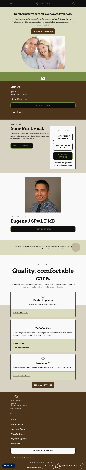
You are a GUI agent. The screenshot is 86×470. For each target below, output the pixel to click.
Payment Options (63, 156)
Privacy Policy (32, 467)
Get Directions (43, 105)
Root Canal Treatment (21, 348)
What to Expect (21, 146)
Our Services (16, 424)
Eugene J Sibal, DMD (32, 221)
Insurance (15, 444)
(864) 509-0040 (21, 99)
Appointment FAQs (63, 146)
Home (13, 419)
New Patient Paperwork (63, 137)
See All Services (43, 385)
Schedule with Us (43, 31)
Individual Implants (20, 313)
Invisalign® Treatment (21, 376)
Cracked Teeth (18, 344)
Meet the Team (43, 229)
